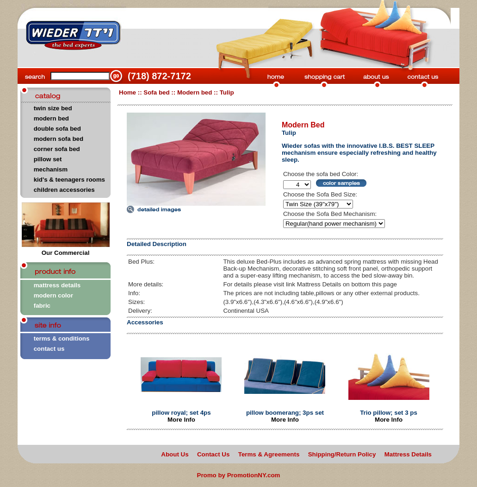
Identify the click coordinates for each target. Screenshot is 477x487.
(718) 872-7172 (159, 76)
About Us (174, 454)
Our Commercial (66, 250)
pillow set (48, 159)
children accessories (64, 189)
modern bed (51, 118)
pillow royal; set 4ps (181, 412)
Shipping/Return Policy (342, 454)
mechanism (51, 169)
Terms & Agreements (269, 454)
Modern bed (194, 92)
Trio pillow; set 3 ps (388, 412)
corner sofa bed (57, 148)
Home (127, 92)
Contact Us (213, 454)
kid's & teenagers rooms (69, 179)
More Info (181, 419)
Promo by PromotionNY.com (238, 475)
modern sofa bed (58, 138)
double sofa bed (57, 128)
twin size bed (53, 108)
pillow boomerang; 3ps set (285, 412)
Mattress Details (408, 454)
